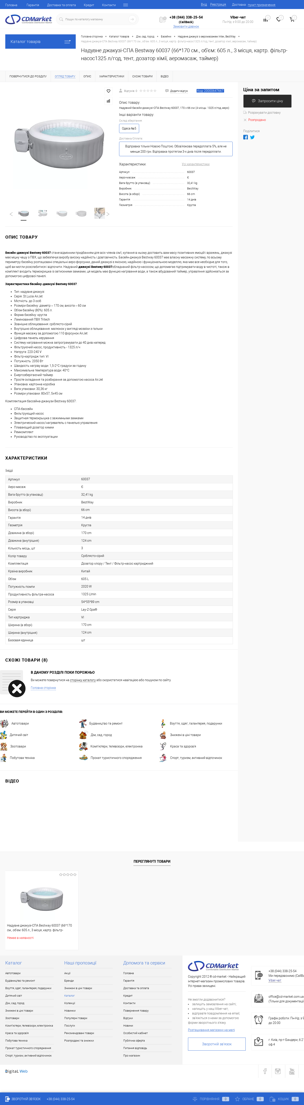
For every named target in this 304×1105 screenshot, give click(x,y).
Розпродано (254, 120)
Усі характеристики (196, 164)
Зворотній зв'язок (217, 1044)
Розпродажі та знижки (79, 1041)
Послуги (69, 1026)
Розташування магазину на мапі (211, 1030)
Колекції (69, 1003)
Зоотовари (13, 747)
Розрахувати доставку (262, 112)
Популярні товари (75, 1018)
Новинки (70, 1011)
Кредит (89, 5)
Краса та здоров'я (177, 747)
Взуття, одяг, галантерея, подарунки (190, 724)
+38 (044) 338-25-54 (186, 17)
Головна (11, 5)
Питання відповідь (135, 1048)
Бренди (69, 981)
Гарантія (33, 5)
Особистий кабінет (135, 1033)
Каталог (69, 996)
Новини (128, 1026)
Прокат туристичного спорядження (110, 758)
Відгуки (128, 1018)
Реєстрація (218, 4)
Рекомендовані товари (79, 1033)
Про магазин (131, 1056)
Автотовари (14, 724)
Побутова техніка (17, 758)
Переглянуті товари (152, 861)
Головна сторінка (43, 688)
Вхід (204, 4)
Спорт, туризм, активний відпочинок (190, 758)
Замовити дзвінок (186, 26)
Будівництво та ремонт (101, 724)
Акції (67, 973)
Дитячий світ (14, 735)
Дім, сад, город (95, 735)
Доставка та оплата (61, 5)
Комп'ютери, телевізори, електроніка (111, 747)
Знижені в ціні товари (180, 735)
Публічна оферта (134, 1041)
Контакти (109, 5)
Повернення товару (136, 1011)
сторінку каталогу (83, 680)
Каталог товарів (40, 41)
